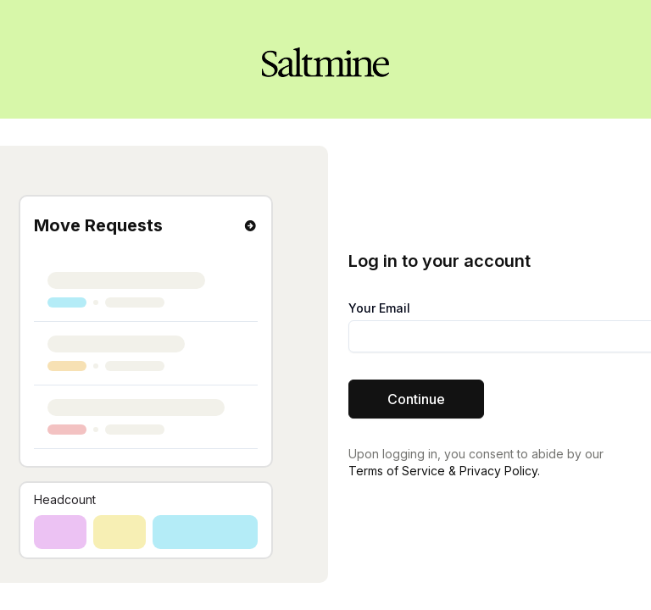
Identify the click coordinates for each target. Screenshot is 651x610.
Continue (416, 399)
